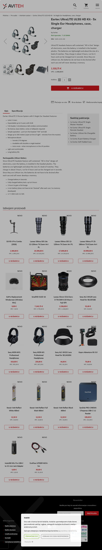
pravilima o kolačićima (68, 531)
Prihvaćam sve (31, 536)
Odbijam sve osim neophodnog (55, 536)
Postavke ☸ (29, 542)
